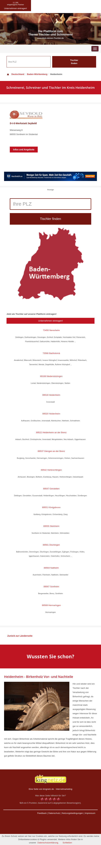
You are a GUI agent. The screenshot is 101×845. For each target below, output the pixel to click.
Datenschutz (54, 813)
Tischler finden (74, 62)
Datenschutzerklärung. (48, 842)
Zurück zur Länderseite (19, 636)
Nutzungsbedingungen (72, 813)
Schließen (67, 842)
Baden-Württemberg (37, 74)
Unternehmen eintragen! (50, 320)
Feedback (42, 813)
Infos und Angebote (23, 149)
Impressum (90, 813)
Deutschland (15, 74)
